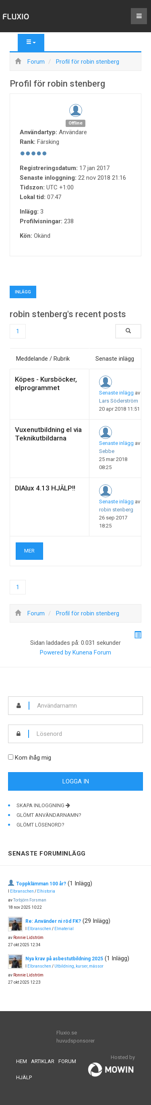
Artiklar (42, 1061)
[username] (86, 705)
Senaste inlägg (116, 393)
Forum (67, 1061)
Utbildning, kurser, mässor (78, 966)
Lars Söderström (118, 401)
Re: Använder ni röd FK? (53, 921)
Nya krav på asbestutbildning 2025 (64, 959)
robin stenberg (116, 510)
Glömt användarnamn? (49, 815)
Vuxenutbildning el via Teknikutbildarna (48, 434)
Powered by (55, 652)
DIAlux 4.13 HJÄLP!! (45, 488)
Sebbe (106, 451)
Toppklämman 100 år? (41, 884)
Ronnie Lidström (28, 937)
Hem (21, 1061)
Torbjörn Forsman (29, 900)
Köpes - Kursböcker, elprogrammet (46, 383)
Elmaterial (64, 928)
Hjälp (24, 1077)
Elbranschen (22, 891)
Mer (29, 551)
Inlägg (23, 292)
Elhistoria (46, 891)
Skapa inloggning (43, 805)
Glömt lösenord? (40, 825)
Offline (75, 123)
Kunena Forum (91, 652)
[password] (86, 734)
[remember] (10, 757)
